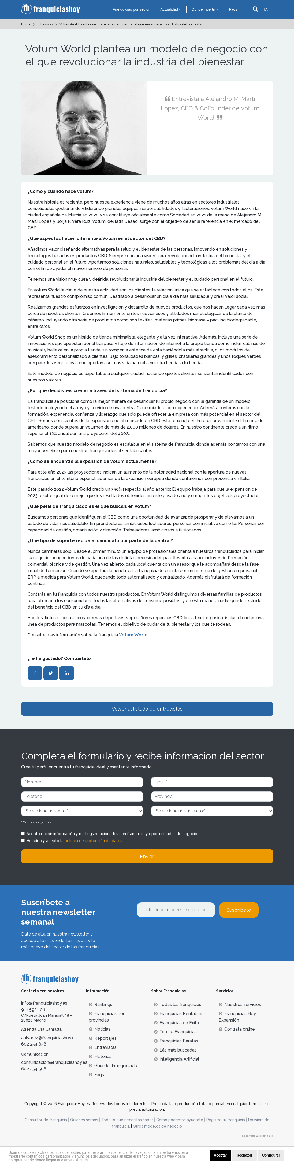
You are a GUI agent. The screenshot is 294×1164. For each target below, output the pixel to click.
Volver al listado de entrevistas (147, 709)
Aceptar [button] (220, 1155)
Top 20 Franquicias (175, 1031)
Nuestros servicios (240, 1004)
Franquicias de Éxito (176, 1022)
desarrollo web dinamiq (257, 1135)
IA (265, 9)
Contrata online (237, 1029)
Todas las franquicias (177, 1004)
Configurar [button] (271, 1155)
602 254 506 (33, 1068)
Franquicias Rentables (178, 1013)
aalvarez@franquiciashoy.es (49, 1037)
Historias (100, 1056)
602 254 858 (33, 1044)
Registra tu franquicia (225, 1120)
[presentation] (177, 932)
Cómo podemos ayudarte (179, 1120)
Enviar (147, 856)
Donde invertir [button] (203, 9)
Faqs (233, 9)
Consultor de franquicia (46, 1120)
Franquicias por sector (131, 9)
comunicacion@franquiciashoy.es (54, 1062)
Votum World (133, 634)
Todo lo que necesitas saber (127, 1120)
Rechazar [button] (244, 1155)
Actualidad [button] (169, 9)
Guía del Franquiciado (113, 1065)
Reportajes (103, 1038)
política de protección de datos (93, 841)
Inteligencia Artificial (176, 1059)
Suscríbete (238, 910)
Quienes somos (84, 1120)
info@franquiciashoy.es (44, 1003)
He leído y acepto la (74, 841)
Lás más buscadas (175, 1050)
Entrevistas (103, 1047)
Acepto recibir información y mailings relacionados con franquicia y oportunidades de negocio (112, 834)
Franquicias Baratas (176, 1040)
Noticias (99, 1029)
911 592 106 (33, 1009)
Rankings (100, 1004)
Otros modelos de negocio (157, 1126)
